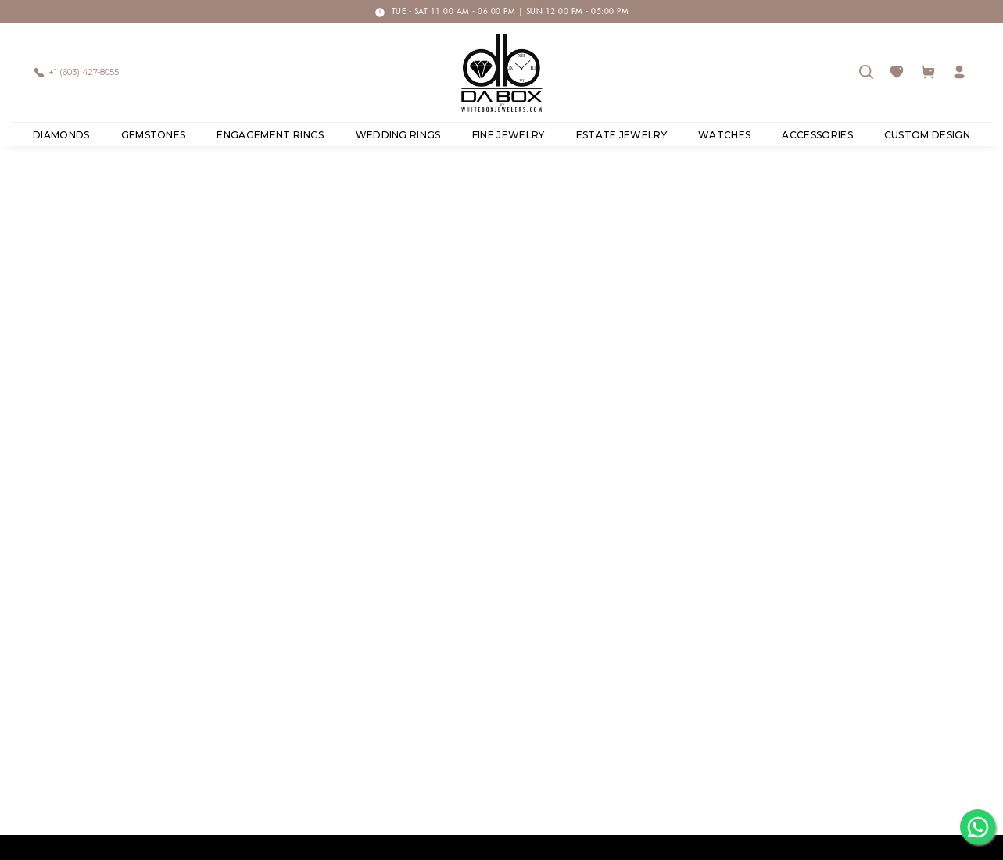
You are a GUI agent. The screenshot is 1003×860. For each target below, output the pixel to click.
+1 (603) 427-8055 (83, 71)
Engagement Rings (270, 135)
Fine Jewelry (508, 135)
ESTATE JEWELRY (621, 135)
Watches (724, 135)
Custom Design (927, 135)
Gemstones (153, 135)
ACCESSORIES (817, 135)
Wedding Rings (398, 135)
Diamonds (61, 135)
